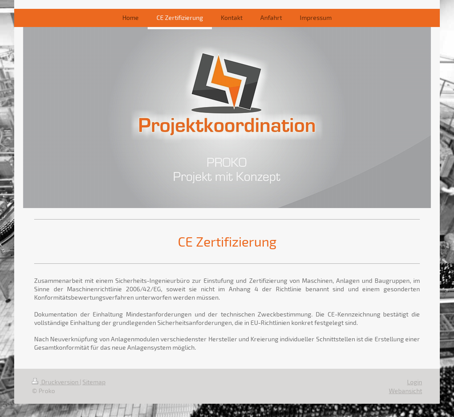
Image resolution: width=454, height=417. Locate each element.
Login (414, 382)
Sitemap (94, 382)
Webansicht (405, 390)
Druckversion (56, 382)
